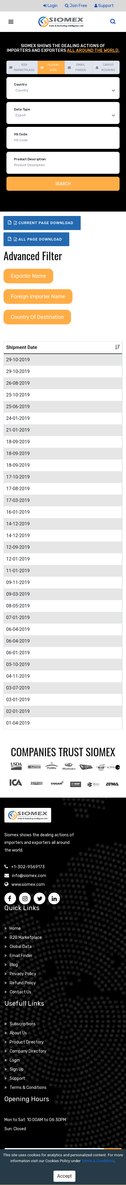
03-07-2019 (18, 688)
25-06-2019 (18, 406)
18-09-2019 (18, 442)
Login (50, 5)
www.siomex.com (28, 884)
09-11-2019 (18, 582)
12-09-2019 (18, 547)
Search (63, 183)
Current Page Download (43, 223)
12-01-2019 (18, 559)
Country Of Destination (37, 317)
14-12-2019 (18, 524)
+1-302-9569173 (28, 866)
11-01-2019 (18, 570)
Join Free (76, 5)
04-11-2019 (18, 676)
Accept (64, 1176)
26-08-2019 (18, 383)
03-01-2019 (18, 699)
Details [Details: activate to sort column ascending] (87, 347)
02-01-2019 (18, 711)
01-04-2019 (18, 723)
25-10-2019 (18, 395)
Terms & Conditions (98, 1161)
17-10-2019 (18, 477)
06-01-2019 (18, 653)
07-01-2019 (18, 617)
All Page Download (38, 239)
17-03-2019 (18, 500)
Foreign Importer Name (38, 296)
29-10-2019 (18, 359)
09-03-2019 (18, 594)
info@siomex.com (29, 875)
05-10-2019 (18, 664)
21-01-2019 (18, 430)
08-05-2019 (18, 606)
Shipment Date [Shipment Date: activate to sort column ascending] (21, 347)
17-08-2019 (18, 488)
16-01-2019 (18, 512)
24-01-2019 (18, 418)
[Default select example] (66, 90)
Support (104, 5)
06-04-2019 (18, 629)
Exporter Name (28, 276)
